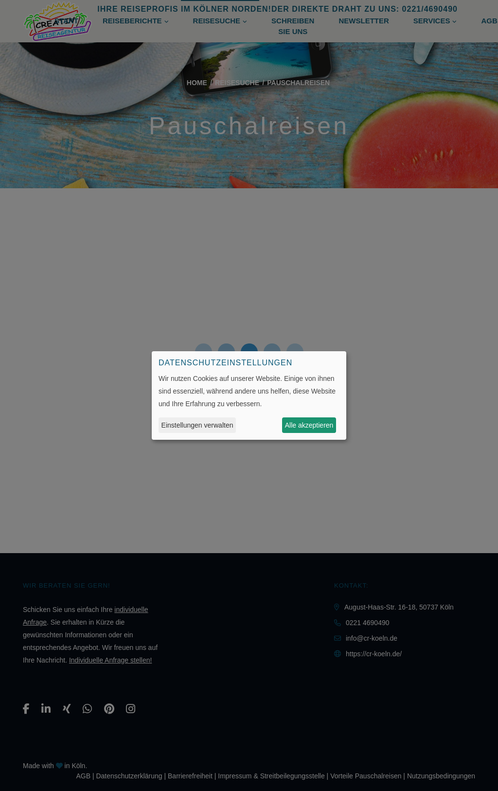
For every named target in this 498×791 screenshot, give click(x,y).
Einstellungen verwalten (197, 425)
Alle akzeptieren (309, 425)
